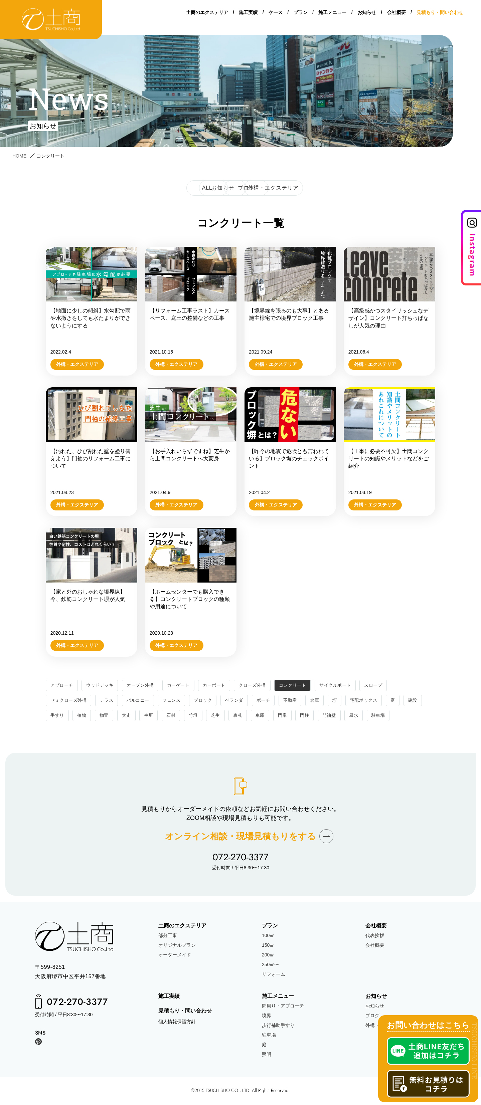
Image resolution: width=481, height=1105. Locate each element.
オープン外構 (145, 685)
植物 (106, 716)
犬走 (152, 716)
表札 (267, 716)
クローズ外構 (262, 685)
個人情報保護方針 (177, 1023)
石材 (198, 716)
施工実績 (248, 13)
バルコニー (142, 701)
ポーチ (273, 701)
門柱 (336, 716)
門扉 (313, 716)
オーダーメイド (174, 956)
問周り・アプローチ (283, 1007)
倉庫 (326, 701)
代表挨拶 (374, 936)
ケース (276, 13)
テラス (110, 701)
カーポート (222, 685)
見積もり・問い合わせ (440, 13)
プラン (301, 13)
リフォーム (273, 975)
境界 (266, 1017)
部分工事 (167, 936)
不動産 (301, 701)
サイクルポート (350, 685)
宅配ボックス (377, 701)
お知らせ (366, 13)
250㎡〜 (270, 965)
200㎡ (268, 956)
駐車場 (412, 716)
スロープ (389, 685)
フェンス (177, 701)
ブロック (210, 701)
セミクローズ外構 (69, 701)
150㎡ (268, 946)
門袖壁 (361, 716)
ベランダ (243, 701)
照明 (266, 1056)
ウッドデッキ (102, 685)
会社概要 (396, 13)
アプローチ (62, 685)
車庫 (290, 716)
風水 (386, 716)
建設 (55, 716)
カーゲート (185, 685)
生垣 (175, 716)
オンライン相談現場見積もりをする (240, 837)
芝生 (244, 716)
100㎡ (268, 936)
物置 (129, 716)
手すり (80, 716)
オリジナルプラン (177, 946)
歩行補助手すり (278, 1027)
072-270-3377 (240, 858)
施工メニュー (332, 13)
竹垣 (221, 716)
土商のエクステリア (207, 13)
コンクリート (305, 685)
